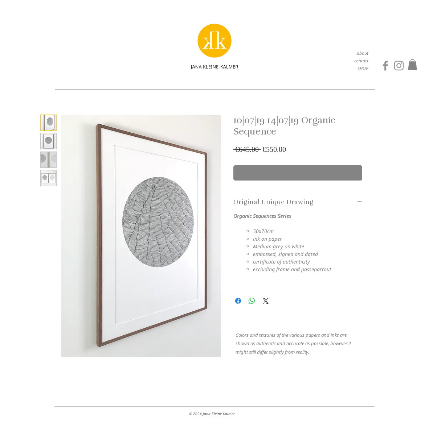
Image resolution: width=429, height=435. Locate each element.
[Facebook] (385, 65)
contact (361, 61)
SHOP (363, 68)
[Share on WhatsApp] (252, 301)
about (362, 53)
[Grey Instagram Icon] (398, 65)
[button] (412, 64)
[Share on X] (265, 301)
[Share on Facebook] (238, 301)
